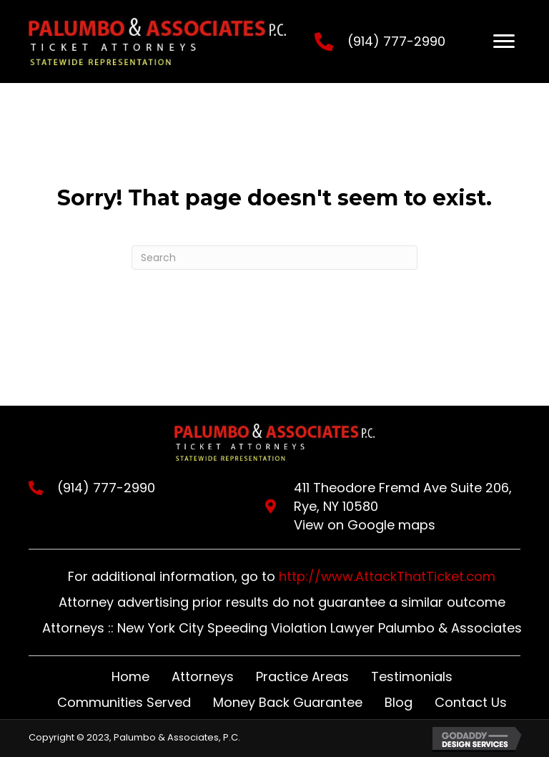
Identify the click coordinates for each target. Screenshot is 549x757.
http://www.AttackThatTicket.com (387, 576)
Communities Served (124, 702)
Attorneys (203, 676)
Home (130, 676)
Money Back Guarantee (287, 702)
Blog (398, 702)
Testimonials (411, 676)
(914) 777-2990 (396, 41)
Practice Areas (302, 676)
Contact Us (471, 702)
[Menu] (504, 41)
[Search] (274, 257)
